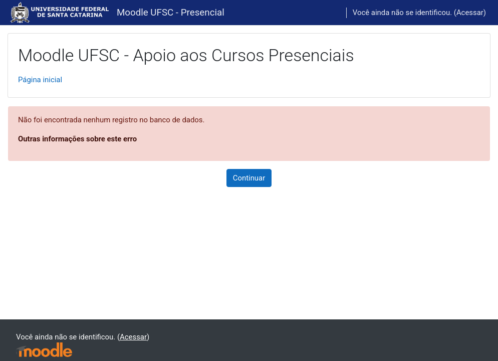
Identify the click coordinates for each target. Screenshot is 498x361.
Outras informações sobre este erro (77, 138)
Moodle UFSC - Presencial (170, 12)
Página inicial (40, 79)
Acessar (469, 12)
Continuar (249, 178)
